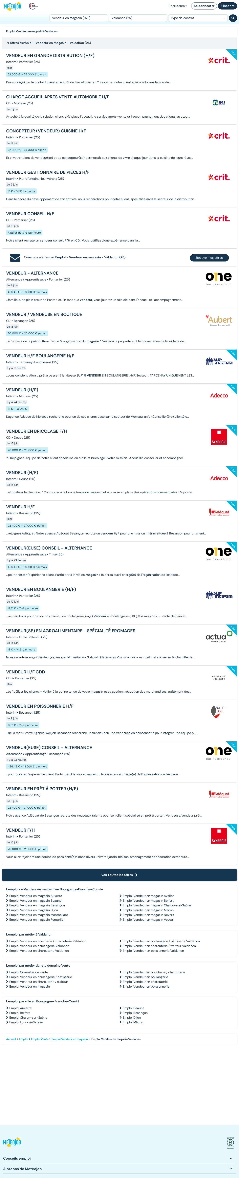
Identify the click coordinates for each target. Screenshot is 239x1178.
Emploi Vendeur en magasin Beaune (35, 900)
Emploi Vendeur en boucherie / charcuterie (154, 972)
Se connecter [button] (204, 6)
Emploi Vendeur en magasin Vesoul (148, 919)
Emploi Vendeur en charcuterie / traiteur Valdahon (159, 946)
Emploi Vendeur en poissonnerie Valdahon (153, 951)
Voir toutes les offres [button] (119, 875)
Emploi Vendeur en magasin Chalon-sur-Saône (157, 905)
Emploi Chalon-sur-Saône (28, 1017)
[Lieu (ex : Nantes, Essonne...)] (138, 18)
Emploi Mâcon (133, 1022)
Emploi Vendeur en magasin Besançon (37, 905)
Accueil (11, 1039)
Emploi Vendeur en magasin (29, 986)
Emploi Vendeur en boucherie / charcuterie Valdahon (47, 941)
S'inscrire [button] (227, 6)
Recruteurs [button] (178, 6)
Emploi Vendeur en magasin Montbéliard (38, 915)
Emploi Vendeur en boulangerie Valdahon (39, 946)
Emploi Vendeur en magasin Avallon (148, 896)
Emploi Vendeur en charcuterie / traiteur (38, 982)
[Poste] (79, 18)
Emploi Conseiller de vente (28, 972)
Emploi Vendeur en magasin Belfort (148, 900)
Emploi (23, 1039)
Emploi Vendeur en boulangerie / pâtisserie (40, 977)
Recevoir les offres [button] (209, 258)
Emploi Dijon (132, 1017)
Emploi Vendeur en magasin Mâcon (148, 910)
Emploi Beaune (133, 1008)
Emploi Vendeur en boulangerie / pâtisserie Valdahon (161, 941)
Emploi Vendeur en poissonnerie (146, 986)
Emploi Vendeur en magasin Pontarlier (37, 919)
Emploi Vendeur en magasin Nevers (148, 915)
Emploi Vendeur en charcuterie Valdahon (39, 951)
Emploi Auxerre (20, 1008)
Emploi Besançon (135, 1013)
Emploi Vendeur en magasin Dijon (33, 910)
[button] (12, 1143)
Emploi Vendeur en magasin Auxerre (35, 896)
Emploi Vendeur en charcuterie (145, 982)
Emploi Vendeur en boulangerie (145, 977)
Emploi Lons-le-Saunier (26, 1022)
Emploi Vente (40, 1039)
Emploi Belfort (19, 1013)
